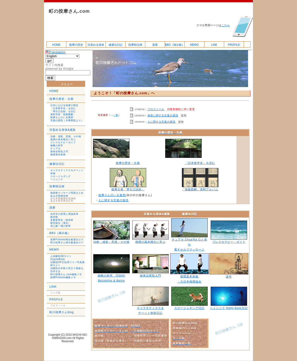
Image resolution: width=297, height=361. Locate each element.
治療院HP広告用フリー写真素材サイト (67, 264)
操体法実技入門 (59, 151)
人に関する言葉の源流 (161, 121)
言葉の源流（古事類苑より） (67, 120)
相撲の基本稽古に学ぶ (63, 139)
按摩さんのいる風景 (61, 117)
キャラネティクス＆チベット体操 (67, 172)
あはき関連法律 (59, 196)
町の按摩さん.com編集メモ (66, 274)
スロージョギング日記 (189, 308)
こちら (225, 25)
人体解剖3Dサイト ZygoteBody (61, 257)
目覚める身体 (95, 44)
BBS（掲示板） (174, 44)
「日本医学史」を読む (63, 108)
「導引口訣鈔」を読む (63, 111)
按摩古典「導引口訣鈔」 (128, 189)
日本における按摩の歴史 (64, 105)
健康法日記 (116, 44)
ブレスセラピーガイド (63, 142)
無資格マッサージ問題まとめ (67, 193)
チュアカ (55, 148)
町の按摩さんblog (61, 312)
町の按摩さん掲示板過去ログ (67, 242)
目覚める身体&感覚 (62, 129)
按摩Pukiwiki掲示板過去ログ (67, 239)
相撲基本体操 (58, 154)
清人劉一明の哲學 (60, 226)
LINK (214, 44)
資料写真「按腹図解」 (63, 114)
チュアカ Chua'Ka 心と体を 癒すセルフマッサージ (189, 244)
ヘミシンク (56, 179)
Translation (57, 52)
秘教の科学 (56, 145)
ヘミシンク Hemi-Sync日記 (229, 308)
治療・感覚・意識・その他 (111, 242)
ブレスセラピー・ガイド (228, 242)
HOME (56, 44)
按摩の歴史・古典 (61, 99)
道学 (229, 276)
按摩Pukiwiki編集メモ (63, 277)
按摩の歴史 (76, 44)
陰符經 (54, 217)
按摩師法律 (135, 44)
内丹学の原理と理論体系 (64, 214)
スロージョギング (60, 176)
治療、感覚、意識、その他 (65, 136)
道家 (155, 44)
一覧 (115, 115)
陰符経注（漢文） (60, 223)
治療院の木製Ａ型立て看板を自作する (67, 270)
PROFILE (234, 44)
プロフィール (156, 109)
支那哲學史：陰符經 (61, 220)
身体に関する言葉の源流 (163, 115)
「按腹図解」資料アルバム (200, 189)
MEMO (194, 44)
